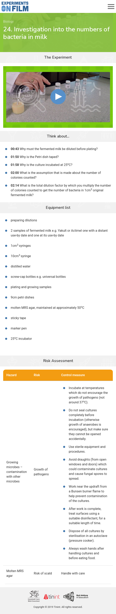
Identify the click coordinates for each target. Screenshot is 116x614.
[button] (58, 96)
